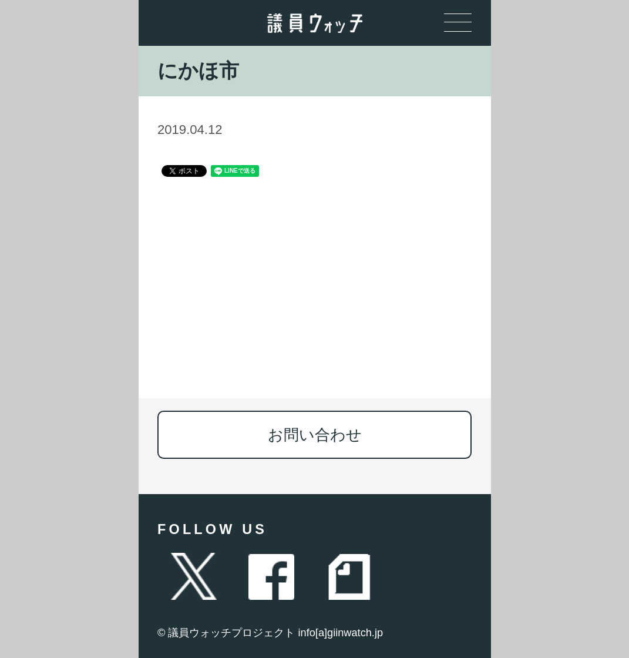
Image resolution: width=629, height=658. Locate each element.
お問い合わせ (315, 435)
